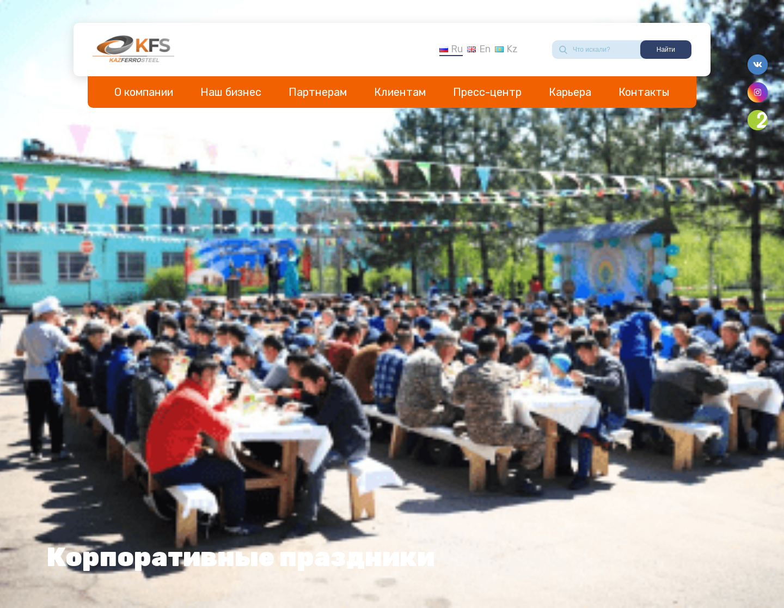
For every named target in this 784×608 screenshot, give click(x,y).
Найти (666, 49)
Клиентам (400, 92)
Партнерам (318, 92)
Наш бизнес (230, 92)
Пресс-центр (487, 92)
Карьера (570, 92)
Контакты (644, 92)
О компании (143, 92)
